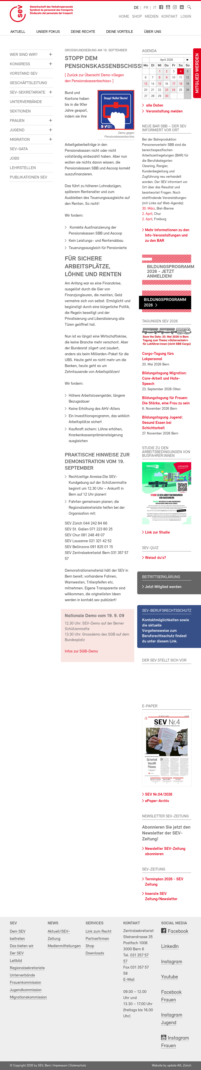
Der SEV (17, 953)
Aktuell (17, 32)
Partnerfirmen (97, 939)
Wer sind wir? (24, 55)
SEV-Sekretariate (27, 92)
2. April (147, 214)
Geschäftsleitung (28, 83)
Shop (137, 17)
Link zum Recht (98, 931)
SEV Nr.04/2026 (158, 795)
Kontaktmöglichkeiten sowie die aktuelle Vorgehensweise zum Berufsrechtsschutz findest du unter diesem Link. (165, 630)
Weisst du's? (155, 558)
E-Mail (128, 980)
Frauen (17, 121)
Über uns (152, 32)
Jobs (14, 158)
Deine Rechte (83, 32)
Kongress (20, 64)
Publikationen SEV (28, 177)
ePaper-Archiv (157, 801)
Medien (151, 17)
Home (124, 17)
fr (146, 8)
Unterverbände (26, 102)
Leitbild (16, 961)
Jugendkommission (26, 990)
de (136, 8)
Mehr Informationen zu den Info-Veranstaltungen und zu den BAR (167, 235)
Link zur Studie (157, 533)
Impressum (60, 1065)
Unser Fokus (48, 32)
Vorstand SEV (23, 74)
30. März (148, 209)
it (154, 8)
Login (186, 17)
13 (145, 83)
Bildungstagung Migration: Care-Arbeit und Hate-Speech (164, 378)
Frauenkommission (25, 983)
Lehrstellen (23, 168)
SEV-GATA (19, 149)
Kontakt (169, 17)
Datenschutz (77, 1065)
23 (166, 89)
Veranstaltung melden (164, 111)
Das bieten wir (22, 946)
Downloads (95, 953)
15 (159, 83)
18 (180, 83)
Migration (20, 140)
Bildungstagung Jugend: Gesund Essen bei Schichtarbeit (162, 423)
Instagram (171, 962)
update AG (174, 1065)
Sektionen (20, 111)
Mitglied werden (197, 73)
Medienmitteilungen (64, 946)
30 (166, 96)
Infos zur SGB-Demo (81, 651)
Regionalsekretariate (27, 968)
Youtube (169, 977)
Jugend (17, 130)
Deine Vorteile (119, 32)
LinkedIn (170, 946)
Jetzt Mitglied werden (163, 587)
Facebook (178, 931)
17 (173, 83)
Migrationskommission (28, 997)
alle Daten (154, 105)
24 (173, 89)
